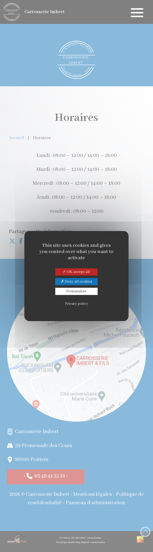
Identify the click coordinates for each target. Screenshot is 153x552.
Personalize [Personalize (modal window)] (76, 291)
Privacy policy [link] (76, 303)
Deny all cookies (76, 281)
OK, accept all (76, 271)
